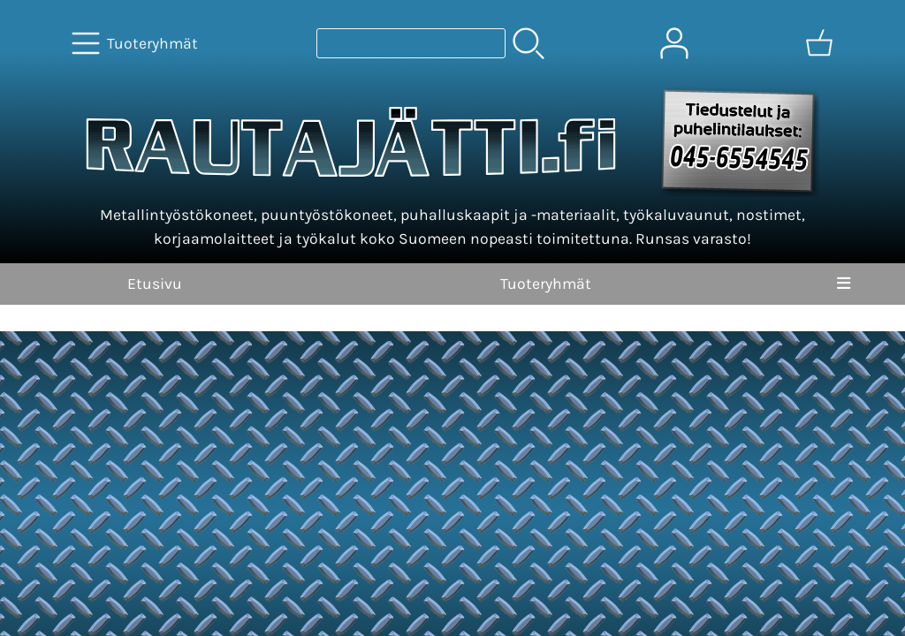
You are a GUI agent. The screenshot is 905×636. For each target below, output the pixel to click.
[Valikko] (843, 283)
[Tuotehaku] (411, 43)
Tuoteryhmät (545, 283)
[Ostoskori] (819, 43)
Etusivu (154, 283)
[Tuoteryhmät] (136, 43)
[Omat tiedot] (674, 43)
